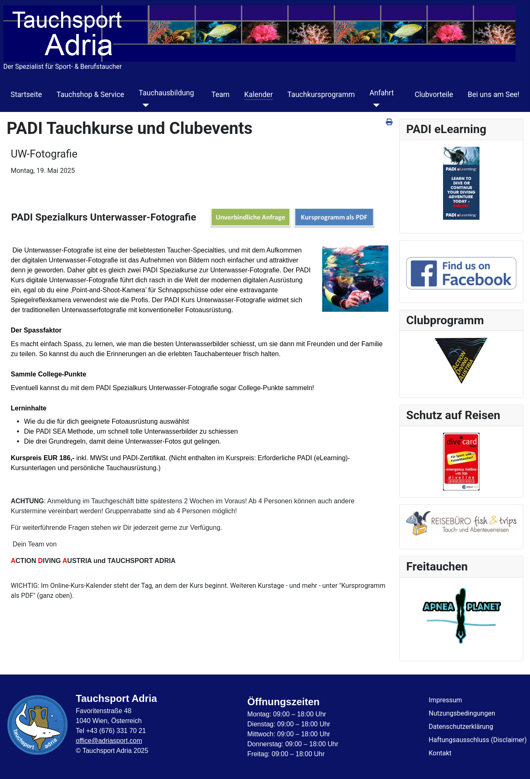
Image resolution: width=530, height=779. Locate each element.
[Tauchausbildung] (144, 105)
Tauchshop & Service (90, 94)
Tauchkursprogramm (321, 94)
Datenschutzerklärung (461, 726)
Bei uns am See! (494, 94)
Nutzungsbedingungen (462, 713)
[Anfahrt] (374, 105)
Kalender (258, 94)
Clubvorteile (433, 94)
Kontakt (440, 753)
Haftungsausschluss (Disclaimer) (478, 740)
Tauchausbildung (166, 93)
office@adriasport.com (109, 740)
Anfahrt (381, 93)
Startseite (26, 94)
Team (221, 94)
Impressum (445, 700)
